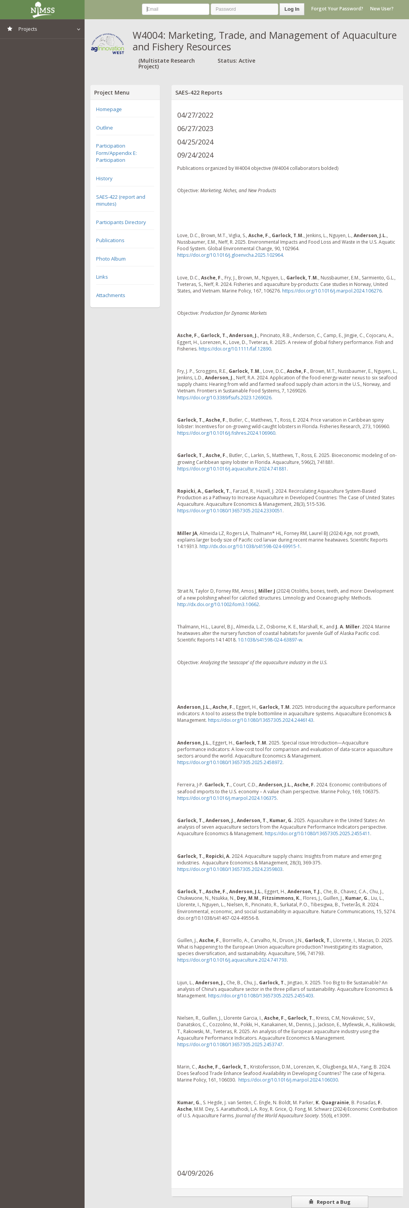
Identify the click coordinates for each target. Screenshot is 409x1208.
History (104, 178)
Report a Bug (330, 1201)
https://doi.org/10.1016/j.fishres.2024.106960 (226, 433)
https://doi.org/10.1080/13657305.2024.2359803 (230, 869)
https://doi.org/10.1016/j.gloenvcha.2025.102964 (230, 255)
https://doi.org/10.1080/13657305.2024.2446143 (260, 720)
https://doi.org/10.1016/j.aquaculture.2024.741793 (232, 960)
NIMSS (42, 9)
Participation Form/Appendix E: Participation (116, 152)
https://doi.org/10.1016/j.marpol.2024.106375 (227, 798)
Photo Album (111, 258)
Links (102, 276)
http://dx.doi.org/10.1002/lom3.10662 (218, 604)
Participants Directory (121, 222)
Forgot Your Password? (337, 8)
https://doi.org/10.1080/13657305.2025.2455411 (317, 833)
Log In (291, 9)
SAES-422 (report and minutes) (120, 200)
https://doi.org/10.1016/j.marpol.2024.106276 (332, 290)
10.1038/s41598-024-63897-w (270, 639)
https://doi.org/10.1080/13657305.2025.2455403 (260, 995)
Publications (110, 240)
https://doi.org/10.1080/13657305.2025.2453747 (230, 1044)
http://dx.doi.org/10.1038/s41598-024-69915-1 (250, 546)
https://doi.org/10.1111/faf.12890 (235, 349)
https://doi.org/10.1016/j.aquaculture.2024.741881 (232, 468)
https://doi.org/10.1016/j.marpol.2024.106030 (288, 1080)
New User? (382, 8)
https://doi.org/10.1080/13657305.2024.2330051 (230, 510)
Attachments (110, 295)
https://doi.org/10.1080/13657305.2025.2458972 (230, 762)
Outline (104, 127)
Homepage (109, 109)
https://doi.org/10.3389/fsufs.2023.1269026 (224, 397)
